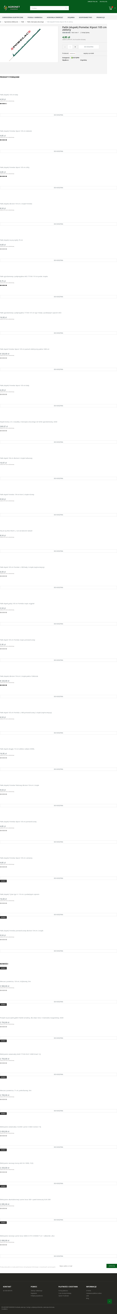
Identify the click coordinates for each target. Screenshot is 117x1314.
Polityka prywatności (37, 1296)
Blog (87, 1298)
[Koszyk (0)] (112, 8)
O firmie (88, 1291)
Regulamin (34, 1293)
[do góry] (109, 1301)
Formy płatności (63, 1291)
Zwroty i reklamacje (36, 1291)
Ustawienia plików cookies (94, 1293)
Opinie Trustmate (63, 1296)
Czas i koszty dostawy (64, 1293)
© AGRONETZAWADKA (8, 1307)
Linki (87, 1296)
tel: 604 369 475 (7, 1291)
